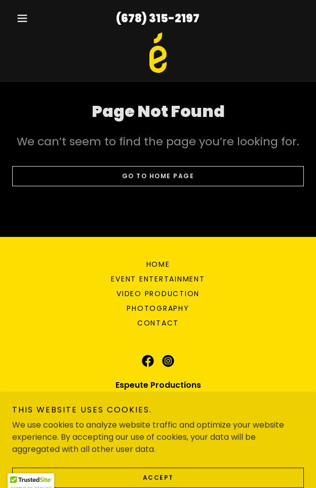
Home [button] (158, 264)
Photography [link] (158, 308)
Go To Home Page (158, 176)
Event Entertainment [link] (158, 279)
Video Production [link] (158, 294)
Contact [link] (158, 323)
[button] (34, 18)
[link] (158, 52)
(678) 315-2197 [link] (158, 18)
